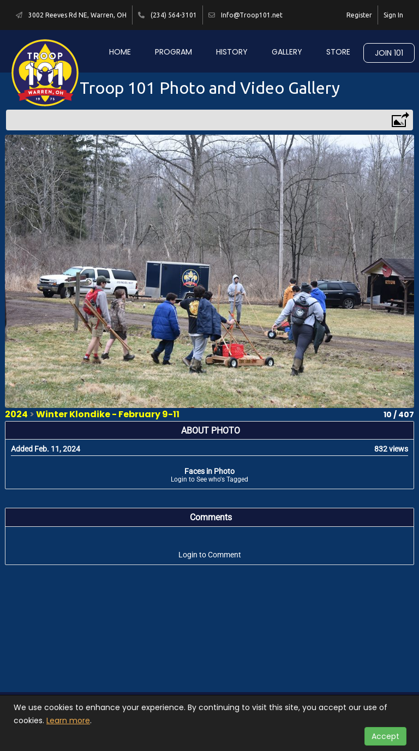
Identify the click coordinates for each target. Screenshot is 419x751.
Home (120, 51)
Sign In (393, 15)
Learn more (68, 720)
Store (338, 51)
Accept (385, 736)
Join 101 (389, 52)
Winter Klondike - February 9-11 (107, 414)
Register (359, 15)
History (232, 51)
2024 (16, 414)
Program (173, 51)
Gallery (287, 51)
